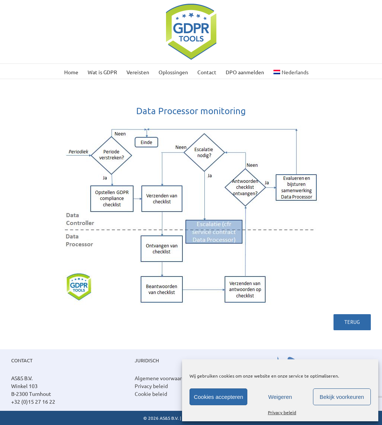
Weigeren (280, 397)
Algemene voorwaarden (163, 378)
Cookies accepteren (218, 397)
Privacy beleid (282, 412)
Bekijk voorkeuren (342, 397)
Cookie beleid (151, 393)
